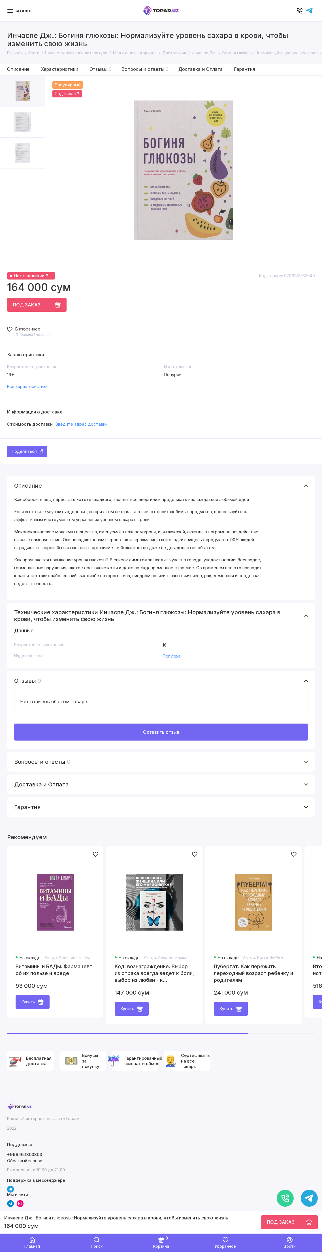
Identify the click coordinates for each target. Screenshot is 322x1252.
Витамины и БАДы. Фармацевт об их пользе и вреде (54, 969)
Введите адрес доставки (81, 424)
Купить (33, 1002)
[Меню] (20, 10)
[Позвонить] (285, 1198)
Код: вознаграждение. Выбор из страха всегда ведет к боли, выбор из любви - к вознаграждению (154, 973)
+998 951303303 (24, 1154)
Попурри (171, 656)
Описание (18, 69)
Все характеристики (27, 386)
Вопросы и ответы (145, 69)
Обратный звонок (24, 1160)
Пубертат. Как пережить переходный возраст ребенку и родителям (253, 973)
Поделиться (27, 451)
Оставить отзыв (161, 732)
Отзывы (100, 69)
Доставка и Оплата (200, 69)
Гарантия (244, 69)
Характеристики (59, 69)
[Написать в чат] (309, 1198)
